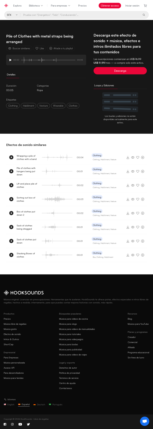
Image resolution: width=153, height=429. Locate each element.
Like (39, 48)
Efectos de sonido (12, 334)
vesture (43, 105)
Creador (132, 337)
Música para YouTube (138, 324)
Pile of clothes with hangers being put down (26, 171)
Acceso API (9, 367)
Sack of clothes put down (26, 241)
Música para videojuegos (71, 339)
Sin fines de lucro (136, 357)
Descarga (120, 70)
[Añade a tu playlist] (142, 157)
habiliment (28, 105)
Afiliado (131, 347)
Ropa (40, 90)
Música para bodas (68, 344)
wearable (58, 105)
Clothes (73, 105)
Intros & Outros (11, 339)
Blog (130, 318)
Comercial (132, 342)
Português (55, 404)
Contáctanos (65, 388)
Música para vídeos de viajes (73, 354)
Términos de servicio (69, 378)
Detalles (11, 74)
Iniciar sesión (132, 5)
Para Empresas (11, 357)
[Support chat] (144, 421)
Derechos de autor (68, 367)
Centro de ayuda (67, 383)
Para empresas (61, 5)
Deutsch (39, 404)
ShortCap (8, 344)
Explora (17, 5)
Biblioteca (36, 5)
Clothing (13, 105)
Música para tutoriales (70, 334)
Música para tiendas (13, 378)
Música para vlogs (68, 324)
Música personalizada (14, 362)
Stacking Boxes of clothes (26, 255)
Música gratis (10, 329)
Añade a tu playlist (61, 48)
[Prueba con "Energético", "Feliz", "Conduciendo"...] (80, 14)
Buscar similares (19, 48)
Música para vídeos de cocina (73, 318)
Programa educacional (138, 352)
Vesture (113, 159)
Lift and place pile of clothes (27, 185)
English (9, 404)
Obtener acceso (110, 5)
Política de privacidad (69, 373)
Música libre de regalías (15, 324)
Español (24, 404)
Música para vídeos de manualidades (77, 329)
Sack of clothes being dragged (24, 227)
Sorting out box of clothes (26, 199)
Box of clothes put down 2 (26, 213)
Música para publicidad (70, 349)
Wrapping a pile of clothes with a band (27, 157)
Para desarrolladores (14, 373)
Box (94, 257)
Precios (82, 5)
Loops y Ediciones (104, 85)
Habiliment (105, 159)
